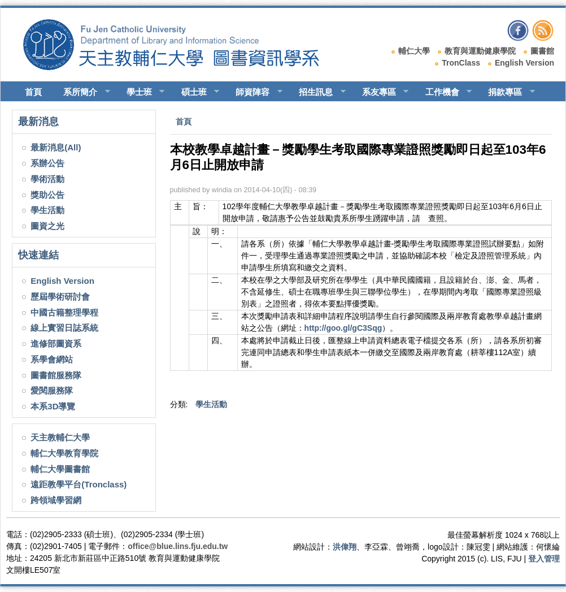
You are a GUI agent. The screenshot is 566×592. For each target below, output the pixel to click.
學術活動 (47, 179)
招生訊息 (317, 92)
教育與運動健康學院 (480, 50)
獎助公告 (47, 195)
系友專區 (380, 92)
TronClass (461, 62)
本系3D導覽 (53, 406)
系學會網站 (52, 359)
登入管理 (544, 558)
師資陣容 (253, 92)
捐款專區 (506, 92)
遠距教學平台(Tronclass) (79, 484)
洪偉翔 (344, 546)
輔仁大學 (414, 50)
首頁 (33, 92)
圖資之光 (47, 226)
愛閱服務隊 (52, 390)
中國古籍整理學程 (64, 312)
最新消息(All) (56, 147)
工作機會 (443, 92)
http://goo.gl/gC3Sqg (343, 327)
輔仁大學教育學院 (64, 453)
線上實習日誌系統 (64, 327)
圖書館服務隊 (56, 375)
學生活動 (47, 210)
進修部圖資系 (56, 343)
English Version (524, 62)
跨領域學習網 (56, 500)
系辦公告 (47, 163)
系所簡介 (81, 92)
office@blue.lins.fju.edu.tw (178, 546)
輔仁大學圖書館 (60, 469)
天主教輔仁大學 (60, 437)
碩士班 (195, 92)
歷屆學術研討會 (60, 296)
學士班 (140, 92)
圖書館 (542, 50)
